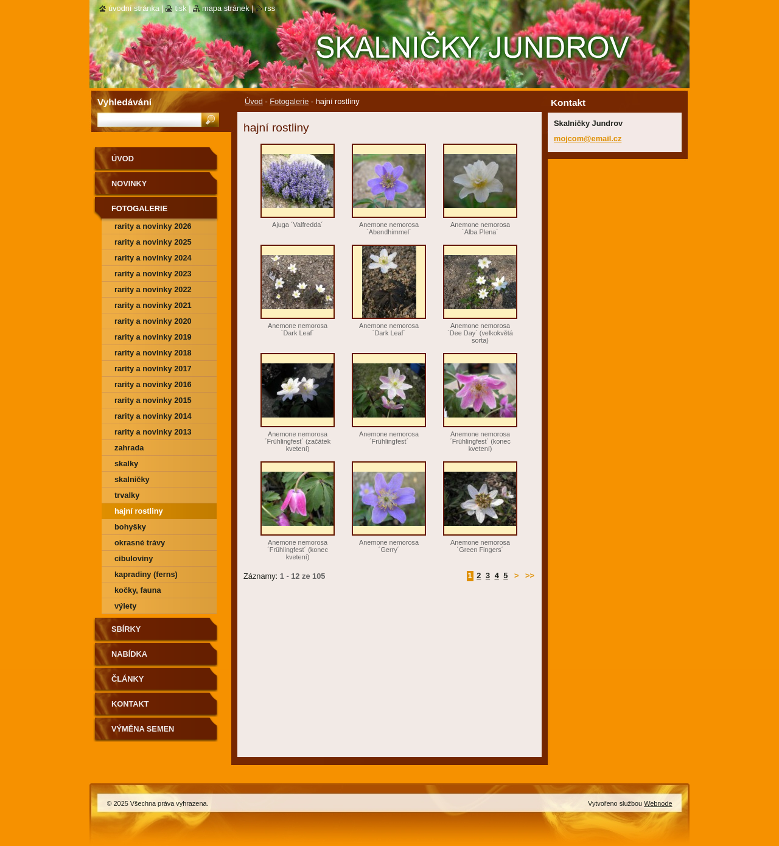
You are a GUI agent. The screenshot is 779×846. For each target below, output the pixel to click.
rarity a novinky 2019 (153, 336)
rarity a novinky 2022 (153, 289)
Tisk (180, 8)
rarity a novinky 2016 (153, 384)
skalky (126, 463)
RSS (270, 8)
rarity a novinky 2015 (153, 400)
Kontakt (130, 703)
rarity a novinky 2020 (153, 321)
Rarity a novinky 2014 (153, 416)
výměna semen (142, 728)
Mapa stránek (226, 8)
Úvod (254, 101)
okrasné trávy (139, 542)
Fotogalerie (289, 101)
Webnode (658, 803)
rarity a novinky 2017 (153, 368)
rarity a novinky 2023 (153, 273)
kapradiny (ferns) (146, 574)
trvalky (126, 495)
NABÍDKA (129, 654)
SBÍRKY (126, 629)
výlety (125, 605)
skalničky (132, 479)
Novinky (129, 183)
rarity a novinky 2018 (153, 352)
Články (127, 678)
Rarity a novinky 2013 (153, 431)
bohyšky (130, 526)
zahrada (129, 447)
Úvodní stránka (133, 8)
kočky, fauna (137, 590)
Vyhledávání (124, 102)
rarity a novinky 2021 (153, 305)
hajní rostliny (138, 511)
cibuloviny (133, 558)
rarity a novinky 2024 (153, 257)
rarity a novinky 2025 (153, 241)
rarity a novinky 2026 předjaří (153, 228)
